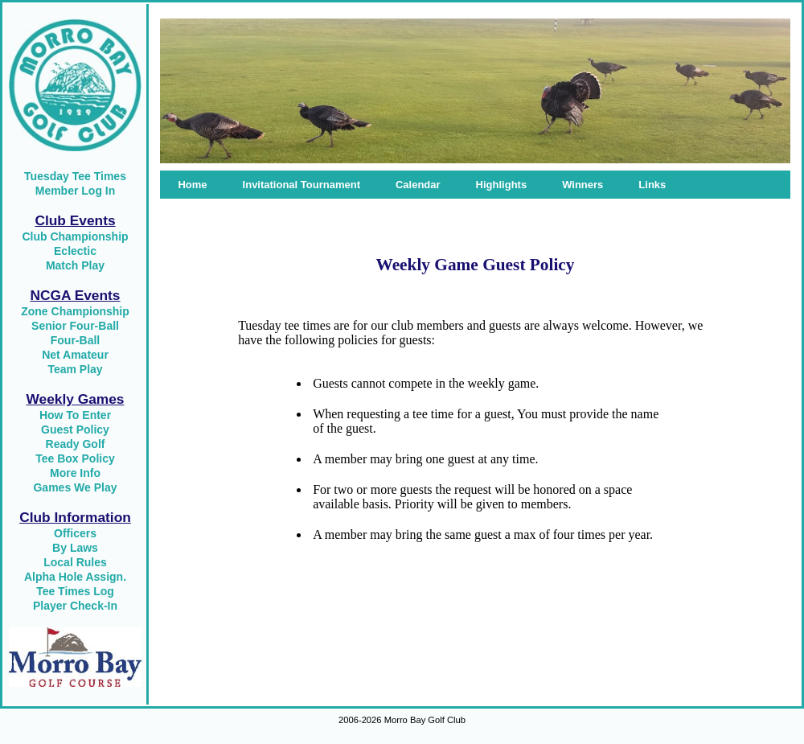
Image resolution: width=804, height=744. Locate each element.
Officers (75, 533)
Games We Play (75, 487)
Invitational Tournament (301, 185)
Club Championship (75, 236)
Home (192, 185)
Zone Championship (75, 311)
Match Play (75, 265)
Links (652, 185)
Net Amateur (75, 354)
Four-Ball (75, 340)
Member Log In (75, 190)
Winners (582, 185)
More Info (75, 473)
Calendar (418, 185)
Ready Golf (75, 444)
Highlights (501, 185)
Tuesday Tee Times (75, 176)
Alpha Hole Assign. (75, 576)
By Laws (75, 547)
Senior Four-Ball (75, 325)
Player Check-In (75, 605)
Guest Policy (75, 429)
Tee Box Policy (75, 458)
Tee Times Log (75, 591)
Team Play (74, 369)
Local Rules (75, 562)
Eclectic (75, 251)
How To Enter (75, 415)
